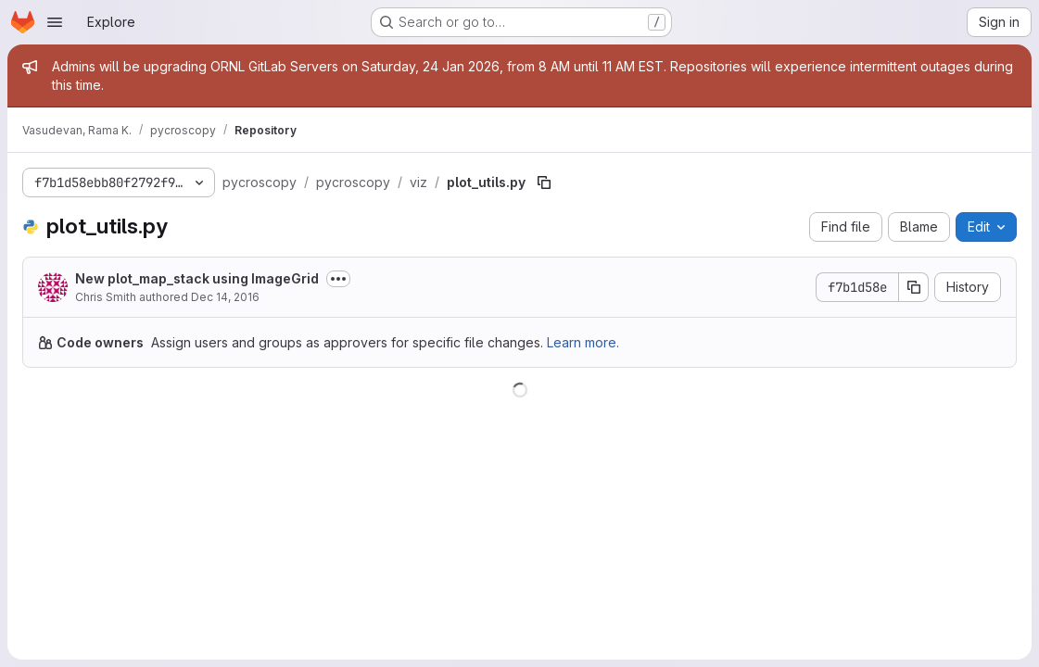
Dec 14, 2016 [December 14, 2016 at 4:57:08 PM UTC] (225, 297)
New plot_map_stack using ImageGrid (197, 278)
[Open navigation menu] (55, 22)
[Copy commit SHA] (914, 287)
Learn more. (583, 342)
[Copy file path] (544, 182)
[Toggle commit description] (338, 279)
